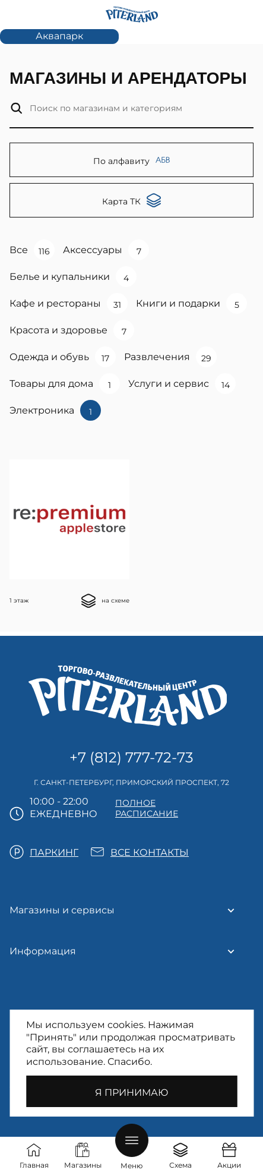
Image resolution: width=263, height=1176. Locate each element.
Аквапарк (59, 36)
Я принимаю (131, 1092)
